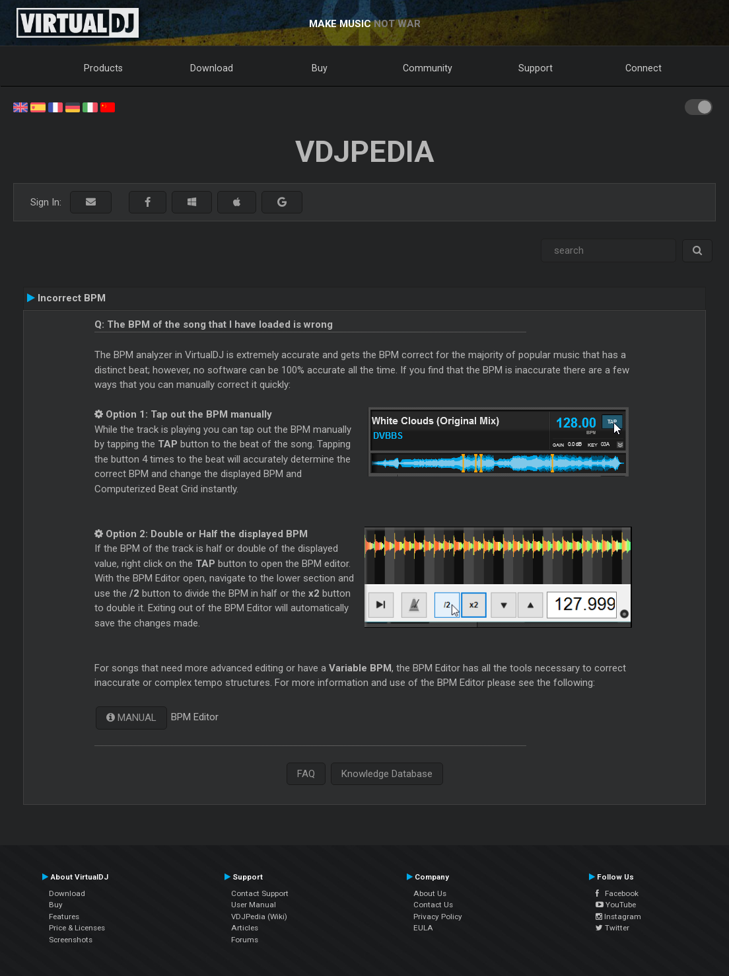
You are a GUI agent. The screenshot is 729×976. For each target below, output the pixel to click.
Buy (320, 68)
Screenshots (70, 939)
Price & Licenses (77, 927)
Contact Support (260, 893)
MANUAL (135, 718)
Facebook (617, 893)
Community (427, 68)
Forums (244, 939)
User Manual (253, 904)
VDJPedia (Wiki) (259, 916)
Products (103, 68)
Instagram (618, 916)
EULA (423, 927)
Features (64, 916)
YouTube (616, 904)
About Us (429, 893)
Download (211, 68)
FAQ (306, 774)
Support (535, 68)
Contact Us (433, 904)
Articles (244, 927)
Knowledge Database (387, 774)
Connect (643, 68)
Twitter (612, 927)
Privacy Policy (437, 916)
